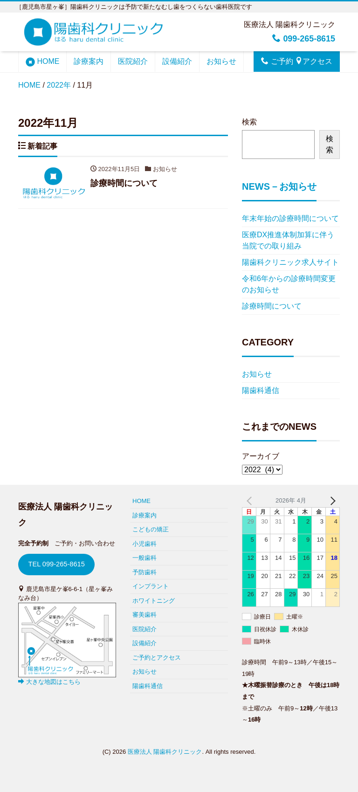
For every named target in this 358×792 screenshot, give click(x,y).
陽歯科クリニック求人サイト (290, 262)
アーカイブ (260, 456)
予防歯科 (144, 572)
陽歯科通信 (260, 390)
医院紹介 (133, 61)
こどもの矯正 (150, 529)
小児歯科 (144, 543)
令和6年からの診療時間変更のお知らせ (289, 284)
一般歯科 (144, 557)
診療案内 (88, 61)
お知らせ (221, 61)
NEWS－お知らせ (279, 186)
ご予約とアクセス (156, 657)
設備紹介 (177, 61)
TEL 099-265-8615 (56, 564)
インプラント (150, 586)
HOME (42, 62)
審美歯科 (144, 614)
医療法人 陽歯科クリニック (165, 751)
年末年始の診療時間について (290, 218)
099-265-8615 (303, 38)
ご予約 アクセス (296, 61)
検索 (249, 122)
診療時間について (272, 306)
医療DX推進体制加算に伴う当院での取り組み (288, 240)
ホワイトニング (153, 600)
